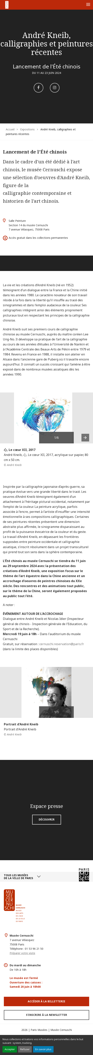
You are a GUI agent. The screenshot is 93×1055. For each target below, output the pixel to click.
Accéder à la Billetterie (46, 1001)
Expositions (27, 129)
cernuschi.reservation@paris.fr (61, 644)
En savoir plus (43, 1049)
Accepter (10, 1049)
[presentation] (85, 437)
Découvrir (46, 819)
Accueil (10, 129)
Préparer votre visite (22, 953)
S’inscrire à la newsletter (46, 1015)
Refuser (25, 1049)
